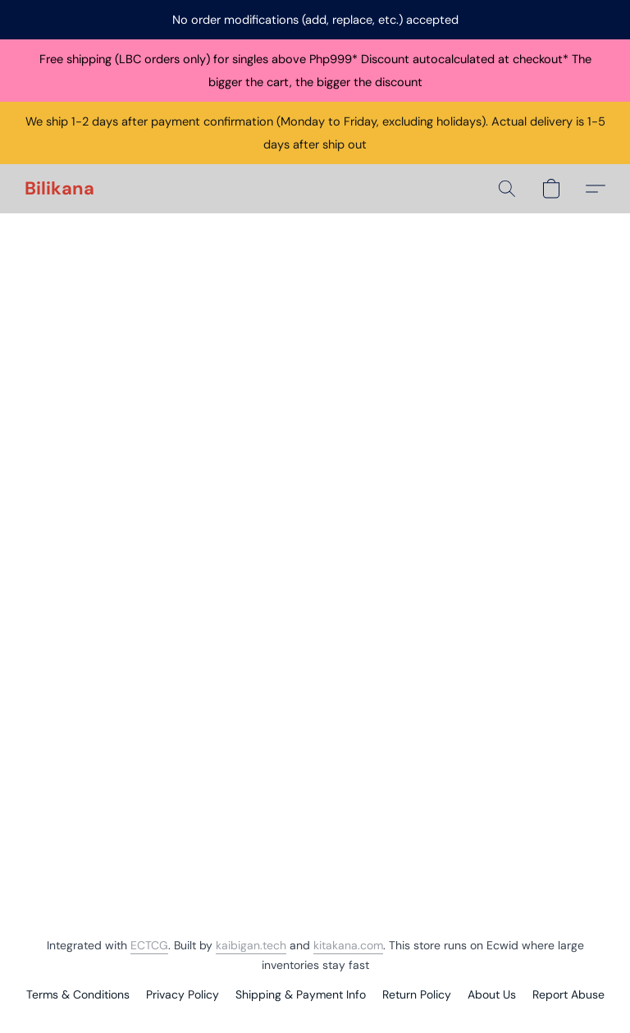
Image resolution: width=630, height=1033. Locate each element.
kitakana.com (348, 945)
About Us (492, 994)
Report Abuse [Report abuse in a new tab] (568, 994)
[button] (59, 188)
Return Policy (416, 994)
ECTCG (149, 945)
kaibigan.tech (251, 945)
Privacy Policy (182, 994)
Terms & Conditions (78, 994)
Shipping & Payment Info (300, 994)
